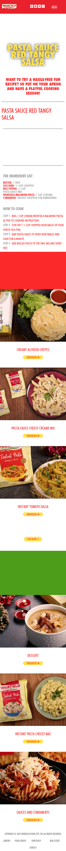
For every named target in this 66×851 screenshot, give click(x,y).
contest (33, 847)
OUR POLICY (36, 840)
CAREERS (6, 840)
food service (20, 840)
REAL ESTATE (55, 840)
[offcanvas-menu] (54, 7)
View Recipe (33, 357)
